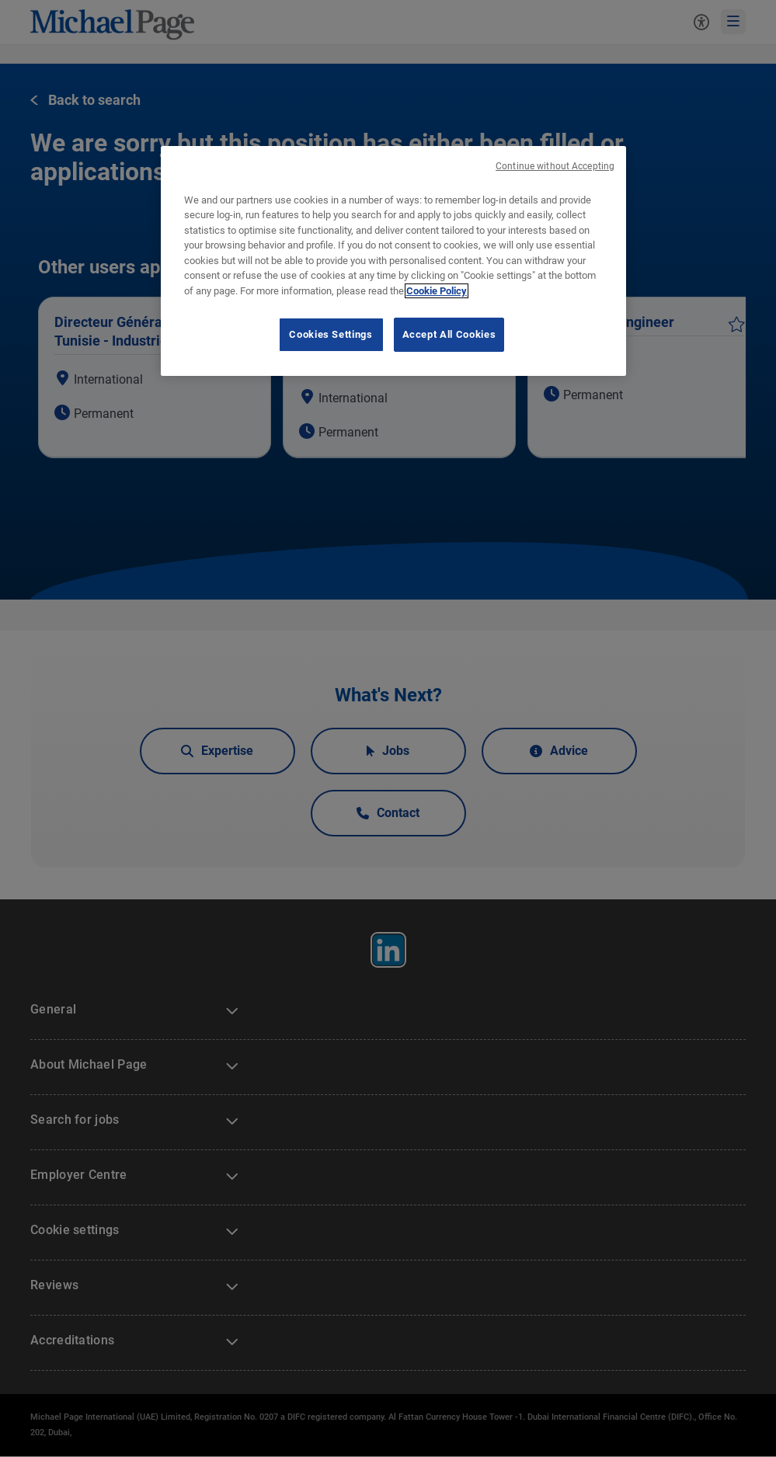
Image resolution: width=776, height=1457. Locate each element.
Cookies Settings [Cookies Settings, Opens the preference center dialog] (330, 334)
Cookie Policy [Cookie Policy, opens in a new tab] (436, 291)
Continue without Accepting (555, 166)
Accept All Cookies (449, 334)
